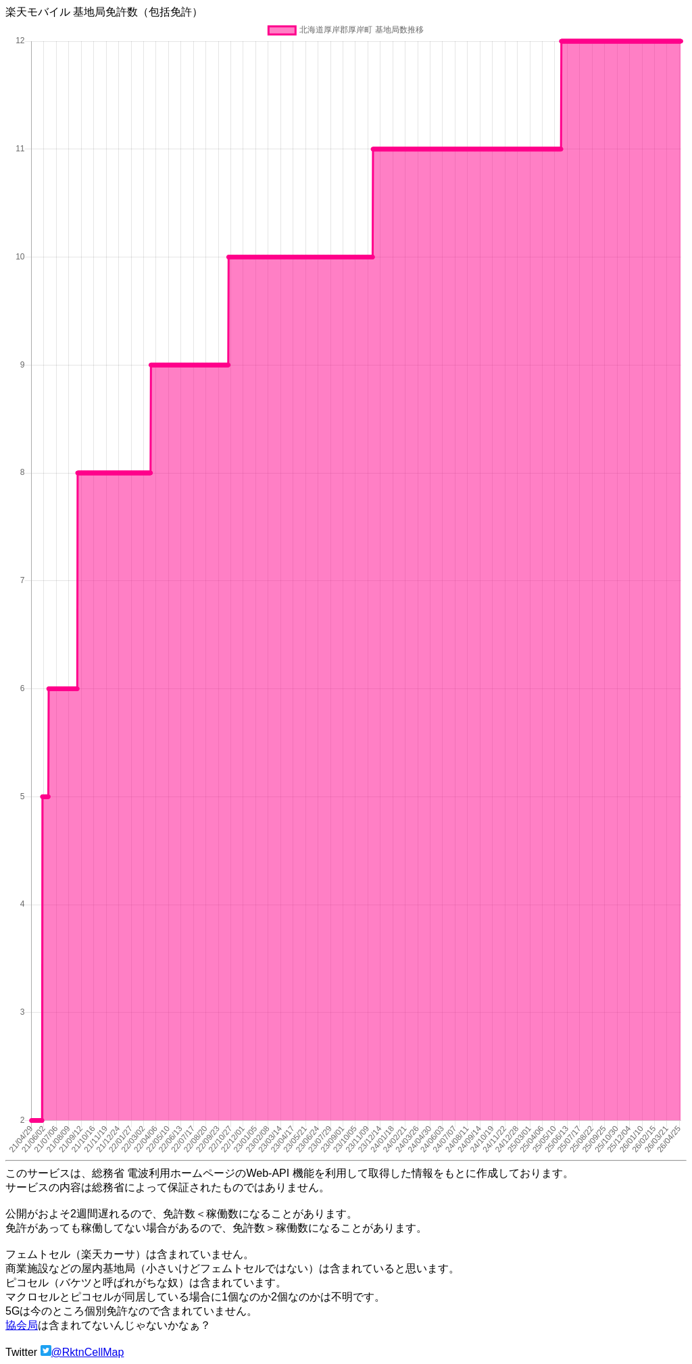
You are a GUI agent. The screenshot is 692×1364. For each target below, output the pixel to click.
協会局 (21, 1325)
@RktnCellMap (87, 1352)
